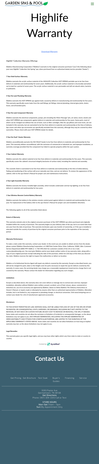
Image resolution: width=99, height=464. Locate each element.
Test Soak (43, 378)
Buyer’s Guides (56, 380)
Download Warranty (49, 51)
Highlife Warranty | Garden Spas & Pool (26, 4)
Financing (69, 378)
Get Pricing (16, 378)
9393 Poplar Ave (49, 390)
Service (83, 378)
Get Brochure (29, 378)
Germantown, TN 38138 (49, 393)
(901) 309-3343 (47, 397)
